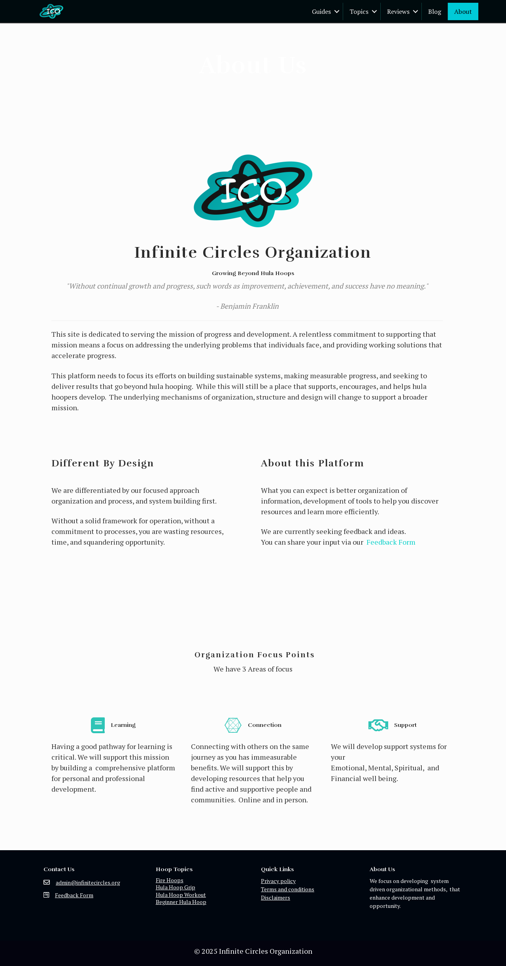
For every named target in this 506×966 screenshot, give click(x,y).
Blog (434, 11)
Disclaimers (275, 897)
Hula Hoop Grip (175, 887)
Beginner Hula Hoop (181, 902)
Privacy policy (278, 881)
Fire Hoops (169, 880)
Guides (321, 11)
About (463, 11)
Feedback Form (390, 542)
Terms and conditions (287, 889)
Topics (358, 11)
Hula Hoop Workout (181, 894)
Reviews (398, 11)
